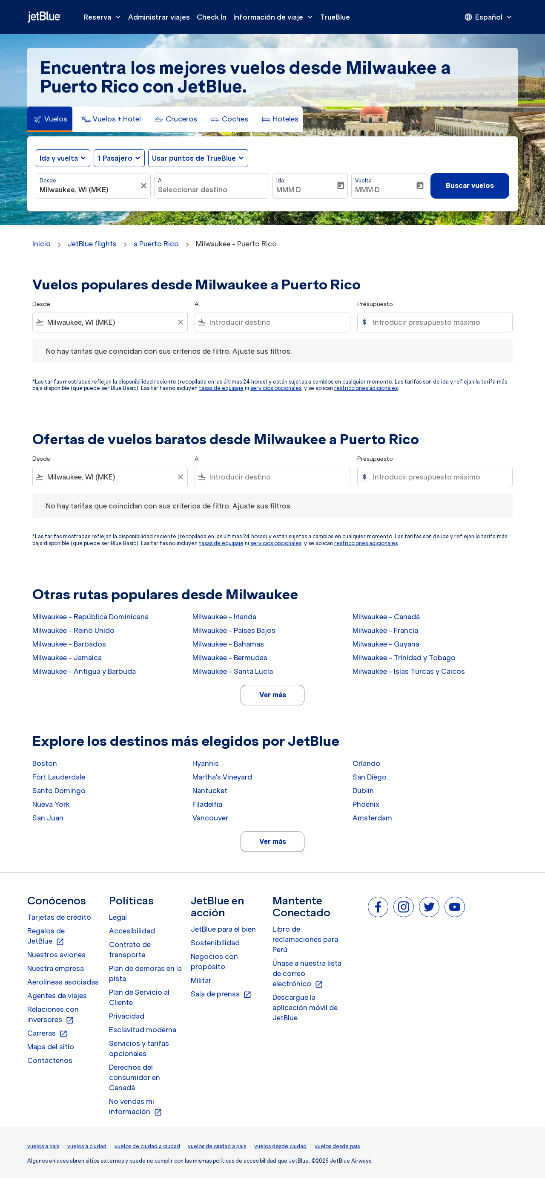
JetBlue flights (92, 244)
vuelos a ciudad (86, 1146)
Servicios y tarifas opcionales (139, 1048)
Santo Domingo (59, 790)
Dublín (363, 790)
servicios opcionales (275, 388)
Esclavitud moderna (142, 1029)
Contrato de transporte (130, 949)
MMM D (288, 189)
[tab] (49, 119)
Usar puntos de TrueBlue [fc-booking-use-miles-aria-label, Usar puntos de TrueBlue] (194, 158)
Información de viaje (275, 17)
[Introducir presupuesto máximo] (438, 322)
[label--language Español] (489, 17)
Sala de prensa (221, 994)
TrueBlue (335, 17)
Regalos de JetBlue (46, 936)
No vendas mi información (135, 1107)
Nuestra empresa (55, 968)
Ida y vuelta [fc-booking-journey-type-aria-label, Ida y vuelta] (59, 158)
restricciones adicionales (366, 388)
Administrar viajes (159, 17)
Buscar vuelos (470, 185)
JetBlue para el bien (223, 929)
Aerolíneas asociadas (63, 982)
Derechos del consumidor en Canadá (134, 1077)
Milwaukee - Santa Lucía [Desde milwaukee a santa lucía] (232, 671)
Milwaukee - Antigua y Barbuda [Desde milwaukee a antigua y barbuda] (84, 671)
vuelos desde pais (337, 1146)
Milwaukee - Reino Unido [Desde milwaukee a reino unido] (73, 630)
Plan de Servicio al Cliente (139, 997)
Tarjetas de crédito (59, 917)
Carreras (47, 1033)
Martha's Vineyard (222, 777)
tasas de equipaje (221, 388)
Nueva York (51, 804)
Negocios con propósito (214, 961)
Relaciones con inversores (53, 1015)
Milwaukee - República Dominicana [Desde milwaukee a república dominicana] (90, 616)
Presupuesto (375, 304)
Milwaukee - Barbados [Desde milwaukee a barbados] (69, 644)
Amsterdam (372, 818)
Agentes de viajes (57, 995)
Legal (118, 917)
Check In (212, 17)
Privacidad (126, 1016)
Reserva (104, 17)
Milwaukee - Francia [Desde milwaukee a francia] (385, 630)
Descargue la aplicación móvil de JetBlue (305, 1007)
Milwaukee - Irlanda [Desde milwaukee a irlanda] (224, 616)
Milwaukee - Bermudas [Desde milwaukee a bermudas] (229, 657)
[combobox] (89, 190)
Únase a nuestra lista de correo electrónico (306, 974)
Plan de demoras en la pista (145, 973)
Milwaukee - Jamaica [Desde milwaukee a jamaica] (67, 657)
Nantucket (209, 790)
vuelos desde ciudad (280, 1146)
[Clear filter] (180, 322)
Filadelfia (207, 804)
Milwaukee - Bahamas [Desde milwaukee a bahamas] (228, 644)
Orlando (366, 763)
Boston (44, 763)
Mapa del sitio (50, 1046)
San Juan (47, 818)
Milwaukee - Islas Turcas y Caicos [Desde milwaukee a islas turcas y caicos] (409, 671)
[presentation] (489, 17)
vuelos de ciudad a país (217, 1146)
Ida (280, 180)
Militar (201, 980)
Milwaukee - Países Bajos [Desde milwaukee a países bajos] (233, 630)
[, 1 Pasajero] (115, 158)
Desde (48, 180)
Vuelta (363, 180)
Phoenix (366, 804)
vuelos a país (43, 1146)
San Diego (370, 777)
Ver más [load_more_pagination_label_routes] (272, 694)
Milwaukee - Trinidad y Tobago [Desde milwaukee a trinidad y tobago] (404, 657)
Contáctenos (49, 1060)
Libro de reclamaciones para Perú (305, 939)
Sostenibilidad (215, 942)
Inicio (41, 244)
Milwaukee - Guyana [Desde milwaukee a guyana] (386, 644)
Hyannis (205, 763)
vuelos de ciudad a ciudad (147, 1146)
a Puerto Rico (156, 244)
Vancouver (210, 818)
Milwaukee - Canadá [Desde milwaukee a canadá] (386, 616)
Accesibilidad (132, 931)
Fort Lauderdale (58, 777)
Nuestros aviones (56, 954)
